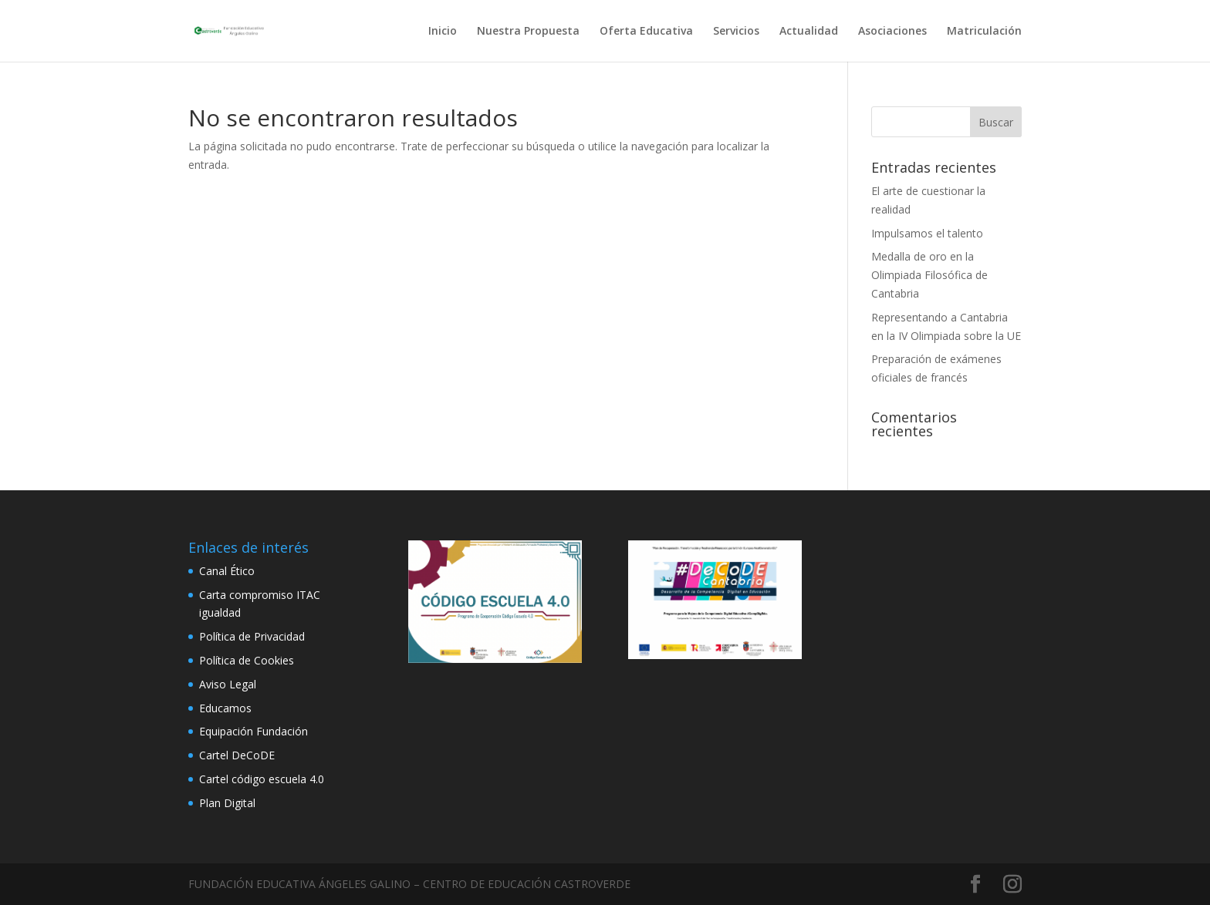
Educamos (225, 708)
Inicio (442, 31)
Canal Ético (227, 571)
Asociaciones (892, 31)
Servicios (736, 31)
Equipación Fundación (253, 731)
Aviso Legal (227, 684)
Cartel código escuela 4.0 (261, 779)
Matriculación (984, 31)
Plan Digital (227, 803)
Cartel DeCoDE (237, 755)
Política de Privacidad (252, 636)
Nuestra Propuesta (528, 31)
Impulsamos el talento (927, 233)
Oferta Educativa (646, 31)
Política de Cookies (246, 660)
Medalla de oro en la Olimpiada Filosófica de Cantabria (929, 275)
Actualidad (808, 31)
